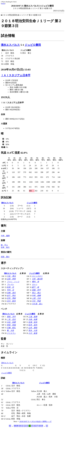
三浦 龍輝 (32, 317)
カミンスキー (37, 276)
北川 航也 (11, 301)
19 (42, 426)
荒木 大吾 (32, 330)
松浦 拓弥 (32, 322)
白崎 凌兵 (11, 293)
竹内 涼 (10, 290)
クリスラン (11, 333)
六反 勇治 (11, 276)
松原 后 (10, 287)
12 (25, 426)
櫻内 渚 (35, 282)
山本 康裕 (32, 328)
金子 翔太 (11, 295)
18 (39, 426)
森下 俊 (35, 287)
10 (20, 426)
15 (32, 426)
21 (47, 426)
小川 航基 (32, 333)
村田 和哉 (11, 325)
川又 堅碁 (36, 301)
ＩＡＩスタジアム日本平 (15, 75)
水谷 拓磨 (11, 322)
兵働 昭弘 (11, 328)
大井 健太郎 (37, 279)
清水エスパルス (10, 44)
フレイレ (10, 284)
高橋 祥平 (36, 290)
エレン (34, 284)
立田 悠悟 (11, 279)
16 (34, 426)
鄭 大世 (10, 330)
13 (27, 426)
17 (37, 426)
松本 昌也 (32, 325)
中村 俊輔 (36, 295)
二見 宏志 (11, 319)
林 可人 (4, 245)
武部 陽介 (5, 257)
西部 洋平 (11, 317)
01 (10, 426)
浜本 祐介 (5, 247)
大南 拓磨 (32, 319)
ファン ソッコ (13, 282)
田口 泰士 (36, 293)
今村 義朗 (5, 236)
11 (22, 426)
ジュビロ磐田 (33, 44)
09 (17, 426)
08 (15, 426)
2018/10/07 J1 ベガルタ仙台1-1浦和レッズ (35, 421)
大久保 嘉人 (37, 304)
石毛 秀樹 (11, 298)
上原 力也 (36, 298)
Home (3, 3)
